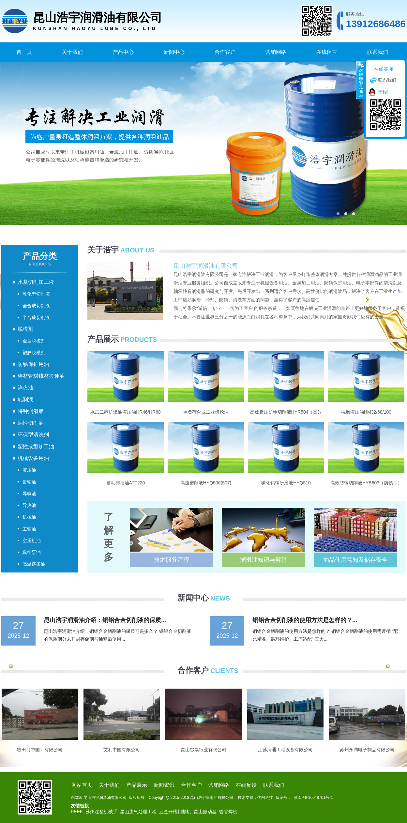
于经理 (385, 92)
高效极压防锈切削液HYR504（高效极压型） (286, 412)
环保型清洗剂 (33, 434)
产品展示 (136, 785)
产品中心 (123, 52)
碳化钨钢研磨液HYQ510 (286, 482)
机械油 (29, 517)
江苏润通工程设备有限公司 (285, 749)
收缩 (360, 79)
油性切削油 (31, 423)
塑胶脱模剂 (34, 352)
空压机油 (32, 540)
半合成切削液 (36, 317)
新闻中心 (174, 52)
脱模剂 (25, 329)
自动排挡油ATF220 (125, 482)
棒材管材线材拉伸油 (41, 376)
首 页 (24, 52)
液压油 (29, 470)
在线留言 (326, 52)
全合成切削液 (36, 305)
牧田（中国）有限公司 (40, 749)
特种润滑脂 (31, 411)
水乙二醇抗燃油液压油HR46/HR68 (125, 412)
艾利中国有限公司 (121, 749)
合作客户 (225, 52)
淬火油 (25, 387)
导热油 (29, 505)
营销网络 (275, 52)
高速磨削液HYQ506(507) (205, 482)
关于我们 (72, 52)
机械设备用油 (33, 458)
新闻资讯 (164, 785)
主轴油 (29, 528)
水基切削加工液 (36, 282)
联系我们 (377, 52)
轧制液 (25, 399)
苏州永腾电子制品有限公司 (367, 749)
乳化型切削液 (36, 294)
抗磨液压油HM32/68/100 (366, 412)
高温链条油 (34, 564)
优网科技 (265, 797)
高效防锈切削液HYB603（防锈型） (366, 482)
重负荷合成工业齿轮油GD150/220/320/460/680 (206, 412)
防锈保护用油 (33, 364)
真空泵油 (32, 552)
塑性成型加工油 (36, 446)
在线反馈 (246, 785)
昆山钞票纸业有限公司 (203, 749)
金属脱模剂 (34, 340)
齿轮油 (29, 481)
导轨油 (29, 493)
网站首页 (81, 785)
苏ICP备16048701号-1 (313, 797)
